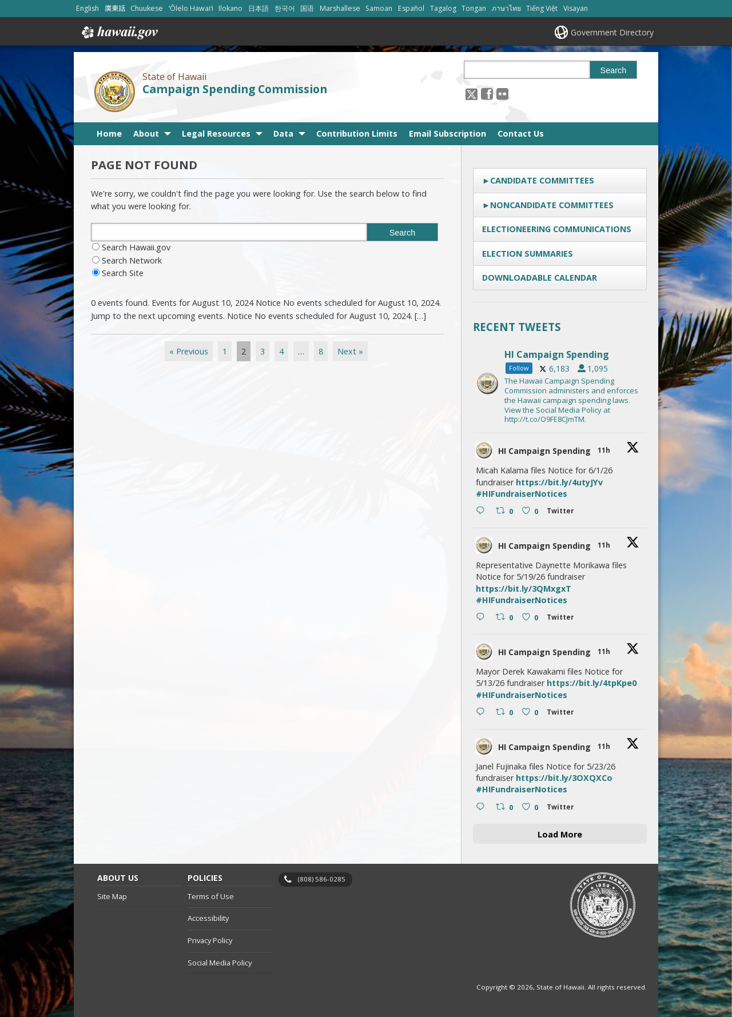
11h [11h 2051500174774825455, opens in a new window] (605, 545)
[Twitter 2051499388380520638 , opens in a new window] (562, 808)
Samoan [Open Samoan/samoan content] (378, 8)
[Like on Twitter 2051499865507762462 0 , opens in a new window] (531, 712)
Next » (350, 351)
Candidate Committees (542, 180)
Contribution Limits (356, 133)
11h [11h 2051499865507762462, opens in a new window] (605, 651)
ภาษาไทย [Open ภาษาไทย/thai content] (506, 8)
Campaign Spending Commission (234, 89)
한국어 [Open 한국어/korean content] (284, 8)
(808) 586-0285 (321, 879)
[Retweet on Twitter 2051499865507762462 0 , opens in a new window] (506, 712)
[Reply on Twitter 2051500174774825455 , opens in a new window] (483, 618)
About (146, 133)
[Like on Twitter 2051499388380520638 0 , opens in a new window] (531, 807)
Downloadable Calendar (539, 277)
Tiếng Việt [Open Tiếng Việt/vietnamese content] (542, 8)
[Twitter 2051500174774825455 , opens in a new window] (562, 618)
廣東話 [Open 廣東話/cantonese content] (115, 8)
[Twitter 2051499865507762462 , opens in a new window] (562, 713)
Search (613, 70)
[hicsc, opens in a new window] (560, 383)
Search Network (132, 260)
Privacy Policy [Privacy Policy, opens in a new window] (210, 940)
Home (109, 133)
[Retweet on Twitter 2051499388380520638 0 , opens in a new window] (506, 807)
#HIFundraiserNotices (521, 493)
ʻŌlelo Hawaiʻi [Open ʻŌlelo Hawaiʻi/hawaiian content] (191, 8)
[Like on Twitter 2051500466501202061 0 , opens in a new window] (531, 511)
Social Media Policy (220, 963)
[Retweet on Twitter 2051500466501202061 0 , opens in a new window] (506, 511)
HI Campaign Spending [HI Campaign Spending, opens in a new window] (544, 450)
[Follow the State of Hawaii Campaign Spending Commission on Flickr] (502, 93)
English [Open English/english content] (87, 8)
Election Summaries (527, 253)
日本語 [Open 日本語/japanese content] (258, 8)
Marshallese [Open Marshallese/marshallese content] (340, 8)
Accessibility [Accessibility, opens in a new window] (208, 919)
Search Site (123, 273)
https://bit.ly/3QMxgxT (523, 588)
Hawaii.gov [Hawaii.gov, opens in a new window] (118, 32)
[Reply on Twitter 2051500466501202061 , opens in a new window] (483, 511)
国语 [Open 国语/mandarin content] (307, 8)
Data (283, 133)
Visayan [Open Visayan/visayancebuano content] (575, 8)
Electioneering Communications (556, 229)
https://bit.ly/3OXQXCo (564, 777)
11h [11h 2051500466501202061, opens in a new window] (605, 450)
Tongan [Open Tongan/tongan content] (474, 8)
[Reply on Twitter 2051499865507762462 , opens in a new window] (483, 712)
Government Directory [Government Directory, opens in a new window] (612, 32)
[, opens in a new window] (487, 93)
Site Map (112, 896)
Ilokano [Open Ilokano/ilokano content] (230, 8)
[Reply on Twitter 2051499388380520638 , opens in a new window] (483, 807)
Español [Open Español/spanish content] (411, 8)
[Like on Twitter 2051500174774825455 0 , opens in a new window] (531, 618)
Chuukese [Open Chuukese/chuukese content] (146, 8)
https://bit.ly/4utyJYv (559, 482)
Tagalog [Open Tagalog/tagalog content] (443, 8)
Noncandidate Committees (552, 205)
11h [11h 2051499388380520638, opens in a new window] (605, 746)
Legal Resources (216, 133)
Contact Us (521, 133)
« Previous (188, 351)
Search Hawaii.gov (136, 247)
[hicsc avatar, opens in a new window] (483, 450)
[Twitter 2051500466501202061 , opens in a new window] (562, 512)
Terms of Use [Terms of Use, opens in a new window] (211, 896)
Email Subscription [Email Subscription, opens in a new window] (447, 133)
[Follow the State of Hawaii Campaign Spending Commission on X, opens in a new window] (472, 93)
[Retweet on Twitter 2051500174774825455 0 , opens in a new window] (506, 618)
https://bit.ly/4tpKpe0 (591, 682)
